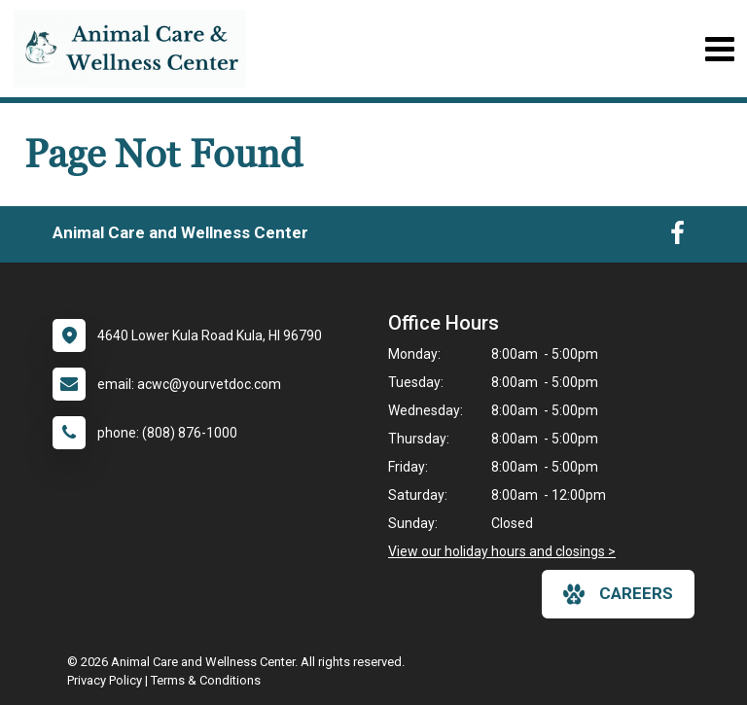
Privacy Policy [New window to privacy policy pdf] (104, 680)
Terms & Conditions (206, 680)
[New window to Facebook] (677, 237)
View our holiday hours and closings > (502, 551)
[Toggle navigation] (719, 49)
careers (618, 594)
